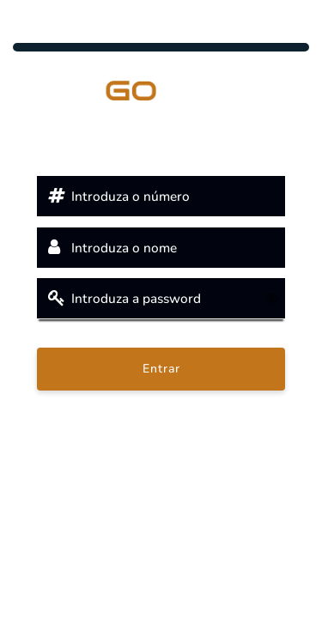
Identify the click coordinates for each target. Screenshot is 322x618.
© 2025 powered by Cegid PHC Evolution (161, 503)
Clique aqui (161, 459)
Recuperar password (161, 408)
